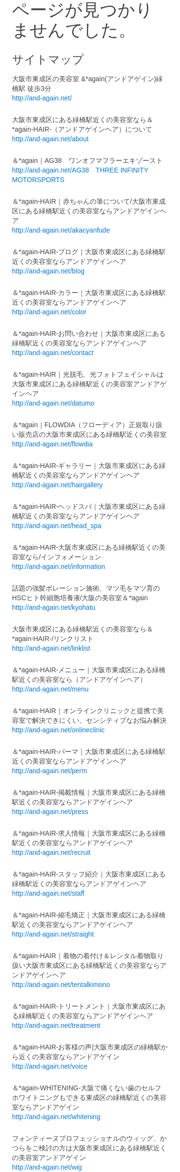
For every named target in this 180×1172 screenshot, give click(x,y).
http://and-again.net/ (42, 98)
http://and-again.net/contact (53, 353)
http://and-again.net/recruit (51, 852)
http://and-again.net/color (49, 312)
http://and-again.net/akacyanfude (61, 230)
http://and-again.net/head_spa (56, 526)
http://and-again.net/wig (47, 1167)
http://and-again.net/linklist (51, 648)
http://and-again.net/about (50, 139)
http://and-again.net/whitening (56, 1117)
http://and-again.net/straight (53, 934)
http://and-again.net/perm (49, 771)
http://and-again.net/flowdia (52, 444)
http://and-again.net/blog (48, 271)
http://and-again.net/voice (49, 1066)
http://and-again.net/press (50, 811)
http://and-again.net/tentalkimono (61, 984)
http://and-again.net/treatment (56, 1025)
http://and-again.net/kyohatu (54, 607)
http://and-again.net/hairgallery (57, 485)
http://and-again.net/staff (48, 893)
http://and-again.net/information (58, 566)
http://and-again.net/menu (50, 689)
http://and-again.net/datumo (53, 403)
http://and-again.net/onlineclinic (58, 730)
